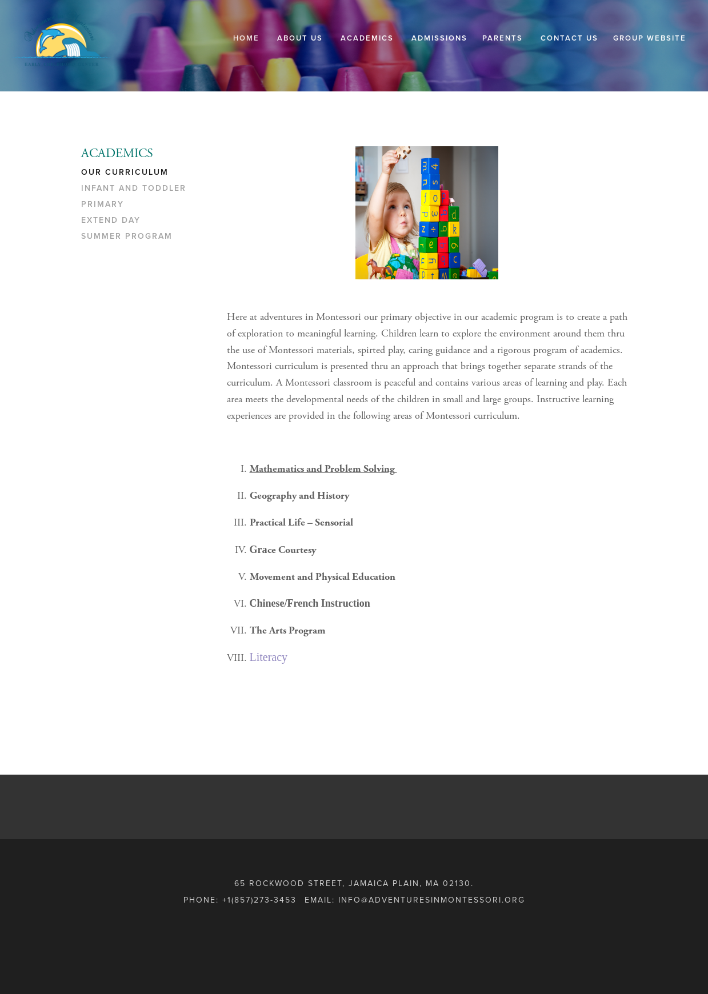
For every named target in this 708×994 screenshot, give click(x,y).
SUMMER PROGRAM (127, 236)
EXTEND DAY (111, 220)
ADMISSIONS (439, 38)
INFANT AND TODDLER (133, 188)
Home (246, 38)
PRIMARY (102, 204)
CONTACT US (569, 38)
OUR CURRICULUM (125, 172)
